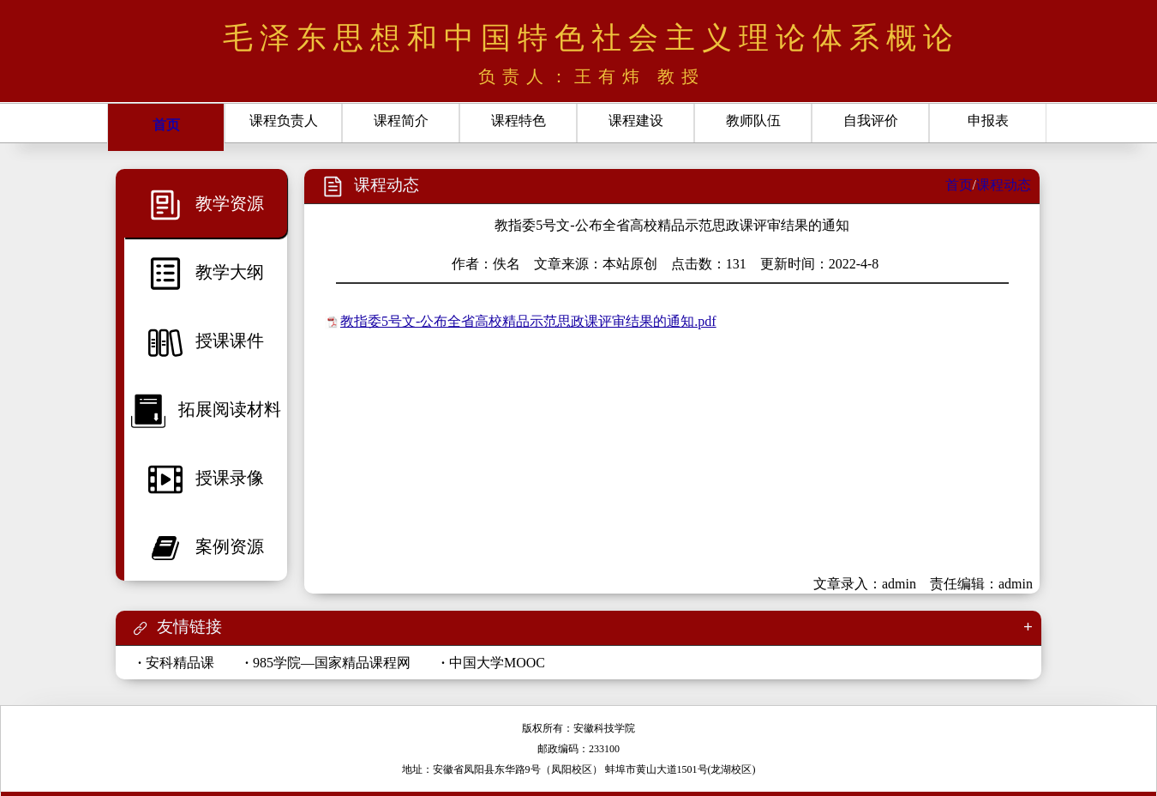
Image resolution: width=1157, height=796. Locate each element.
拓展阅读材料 (206, 409)
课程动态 (1003, 185)
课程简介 (401, 120)
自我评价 (870, 120)
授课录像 (206, 477)
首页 (166, 125)
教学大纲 (206, 271)
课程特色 (518, 120)
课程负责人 (283, 120)
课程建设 (635, 120)
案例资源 (206, 546)
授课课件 (206, 340)
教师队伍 (753, 120)
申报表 (988, 120)
